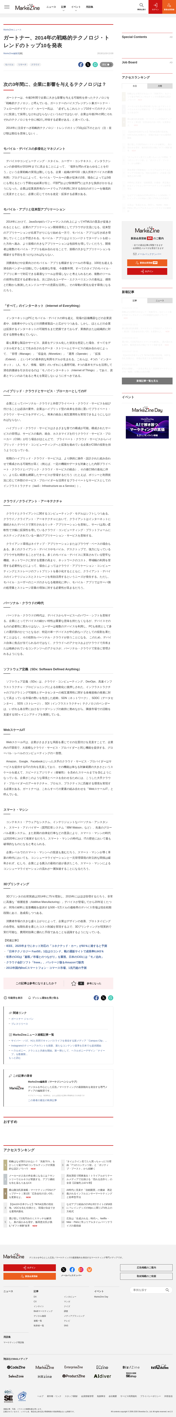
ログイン (146, 271)
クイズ (67, 1306)
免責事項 (101, 1394)
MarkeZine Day (101, 1297)
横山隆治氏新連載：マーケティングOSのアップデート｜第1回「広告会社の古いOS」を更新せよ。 (32, 1193)
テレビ (67, 1321)
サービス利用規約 (128, 1394)
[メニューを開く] (7, 7)
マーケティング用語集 (13, 1342)
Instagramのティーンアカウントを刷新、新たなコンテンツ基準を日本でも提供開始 (56, 1045)
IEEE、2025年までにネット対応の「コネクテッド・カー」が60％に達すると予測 (56, 945)
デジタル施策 (40, 1316)
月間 (160, 86)
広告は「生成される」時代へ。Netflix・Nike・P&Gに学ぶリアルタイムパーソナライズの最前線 (90, 1222)
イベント (76, 7)
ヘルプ (40, 1394)
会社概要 (113, 1394)
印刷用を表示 (13, 997)
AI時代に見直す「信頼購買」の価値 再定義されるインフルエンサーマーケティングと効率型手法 (89, 1193)
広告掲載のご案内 (146, 1267)
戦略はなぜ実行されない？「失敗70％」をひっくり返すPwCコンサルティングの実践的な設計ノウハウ (32, 1165)
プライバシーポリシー (150, 1394)
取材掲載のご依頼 (146, 1276)
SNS (66, 1325)
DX (35, 1297)
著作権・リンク (54, 1394)
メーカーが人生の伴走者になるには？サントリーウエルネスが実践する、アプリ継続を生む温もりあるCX (32, 1179)
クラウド (35, 64)
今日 (135, 86)
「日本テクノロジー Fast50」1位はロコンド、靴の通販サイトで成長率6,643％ (55, 951)
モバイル (9, 64)
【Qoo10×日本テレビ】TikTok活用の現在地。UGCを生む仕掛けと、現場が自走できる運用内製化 (32, 1208)
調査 (66, 1311)
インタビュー (70, 1297)
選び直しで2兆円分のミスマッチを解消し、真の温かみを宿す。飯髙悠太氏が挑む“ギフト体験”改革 (30, 1222)
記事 (63, 7)
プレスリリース (19, 1023)
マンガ (67, 1301)
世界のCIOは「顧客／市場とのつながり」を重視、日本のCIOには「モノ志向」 (55, 956)
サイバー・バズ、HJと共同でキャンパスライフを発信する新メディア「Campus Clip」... (59, 1040)
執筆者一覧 (39, 1325)
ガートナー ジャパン (22, 1018)
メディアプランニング (74, 1316)
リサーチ (22, 64)
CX (35, 1301)
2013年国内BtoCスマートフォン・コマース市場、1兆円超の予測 (46, 967)
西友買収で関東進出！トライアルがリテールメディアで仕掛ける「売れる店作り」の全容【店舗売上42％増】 (89, 1179)
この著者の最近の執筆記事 (42, 1100)
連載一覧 (38, 1321)
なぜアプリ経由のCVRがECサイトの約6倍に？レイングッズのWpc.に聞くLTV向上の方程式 (89, 1208)
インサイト (39, 1306)
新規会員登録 (146, 263)
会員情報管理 (87, 1394)
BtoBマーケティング (43, 1311)
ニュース (51, 6)
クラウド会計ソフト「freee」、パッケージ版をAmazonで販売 (45, 962)
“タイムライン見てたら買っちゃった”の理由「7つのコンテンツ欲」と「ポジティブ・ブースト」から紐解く (89, 1165)
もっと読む (15, 1057)
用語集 (89, 6)
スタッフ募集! (71, 1394)
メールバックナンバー (147, 254)
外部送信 (168, 1394)
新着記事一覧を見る (147, 380)
